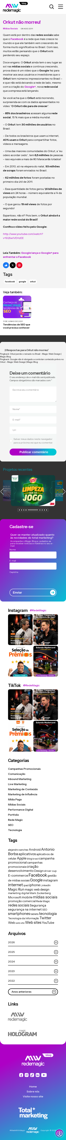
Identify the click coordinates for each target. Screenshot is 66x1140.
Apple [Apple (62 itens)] (21, 858)
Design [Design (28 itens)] (39, 871)
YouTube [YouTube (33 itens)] (48, 922)
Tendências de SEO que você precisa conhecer (16, 326)
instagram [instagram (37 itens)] (50, 880)
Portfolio (13, 814)
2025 (33, 952)
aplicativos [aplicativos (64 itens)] (27, 854)
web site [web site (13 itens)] (20, 922)
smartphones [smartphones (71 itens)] (19, 913)
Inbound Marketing (19, 779)
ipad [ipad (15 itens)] (25, 885)
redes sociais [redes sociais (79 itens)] (18, 905)
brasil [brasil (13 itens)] (35, 858)
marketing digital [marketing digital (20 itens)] (18, 893)
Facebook (10, 281)
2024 (33, 962)
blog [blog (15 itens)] (29, 858)
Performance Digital (20, 809)
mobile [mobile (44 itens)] (27, 897)
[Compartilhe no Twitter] (13, 265)
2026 (33, 942)
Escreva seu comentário (26, 389)
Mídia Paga (15, 799)
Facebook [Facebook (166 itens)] (38, 875)
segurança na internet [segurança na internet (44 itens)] (25, 909)
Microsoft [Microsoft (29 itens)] (14, 897)
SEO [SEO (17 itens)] (44, 909)
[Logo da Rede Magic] (18, 7)
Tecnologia (15, 830)
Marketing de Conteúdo (23, 789)
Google (22, 281)
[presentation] (33, 580)
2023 (33, 971)
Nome (16, 409)
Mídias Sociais (10, 28)
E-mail (17, 419)
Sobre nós (33, 1091)
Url (14, 429)
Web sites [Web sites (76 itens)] (33, 922)
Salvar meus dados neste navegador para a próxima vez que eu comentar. (33, 440)
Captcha (14, 572)
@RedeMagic (38, 610)
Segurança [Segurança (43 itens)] (38, 905)
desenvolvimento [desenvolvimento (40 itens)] (21, 871)
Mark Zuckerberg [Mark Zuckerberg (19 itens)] (40, 893)
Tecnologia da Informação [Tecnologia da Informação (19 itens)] (23, 918)
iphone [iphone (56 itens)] (34, 885)
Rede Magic (15, 820)
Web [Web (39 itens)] (11, 922)
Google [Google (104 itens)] (36, 880)
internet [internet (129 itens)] (15, 884)
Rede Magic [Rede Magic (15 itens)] (43, 901)
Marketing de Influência (22, 794)
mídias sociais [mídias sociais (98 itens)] (45, 897)
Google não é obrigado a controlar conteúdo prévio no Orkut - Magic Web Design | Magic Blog (32, 360)
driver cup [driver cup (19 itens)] (50, 870)
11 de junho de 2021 (13, 321)
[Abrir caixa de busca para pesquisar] (51, 7)
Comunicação (16, 774)
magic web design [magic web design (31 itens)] (37, 889)
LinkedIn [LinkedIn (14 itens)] (46, 885)
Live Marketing (17, 784)
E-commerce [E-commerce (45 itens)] (18, 875)
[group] (33, 490)
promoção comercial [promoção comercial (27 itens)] (22, 901)
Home (33, 1086)
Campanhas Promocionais (24, 769)
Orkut (33, 281)
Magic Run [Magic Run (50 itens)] (16, 889)
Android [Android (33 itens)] (35, 849)
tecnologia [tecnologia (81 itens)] (48, 913)
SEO (10, 825)
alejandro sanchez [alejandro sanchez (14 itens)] (18, 849)
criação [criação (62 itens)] (32, 866)
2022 (33, 981)
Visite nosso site (33, 1096)
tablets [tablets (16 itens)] (35, 913)
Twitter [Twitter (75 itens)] (45, 918)
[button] (2, 492)
